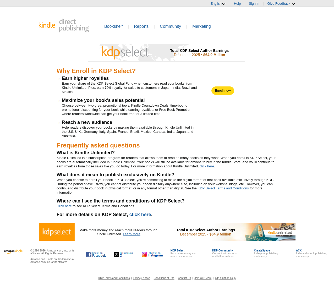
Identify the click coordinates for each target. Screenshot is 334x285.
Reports (141, 26)
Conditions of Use (164, 278)
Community (170, 26)
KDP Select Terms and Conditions (223, 188)
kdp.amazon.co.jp (225, 278)
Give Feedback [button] (281, 4)
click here (207, 166)
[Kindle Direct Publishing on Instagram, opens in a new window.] (152, 254)
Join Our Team (202, 278)
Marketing (201, 26)
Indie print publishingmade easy (266, 253)
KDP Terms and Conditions (114, 278)
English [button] (218, 4)
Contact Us (184, 278)
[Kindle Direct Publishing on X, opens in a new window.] (123, 254)
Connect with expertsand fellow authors (224, 253)
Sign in (254, 4)
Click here (64, 206)
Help (237, 4)
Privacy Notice (141, 278)
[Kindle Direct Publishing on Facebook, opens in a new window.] (96, 254)
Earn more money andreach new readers (183, 253)
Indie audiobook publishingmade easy (311, 253)
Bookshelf (113, 26)
